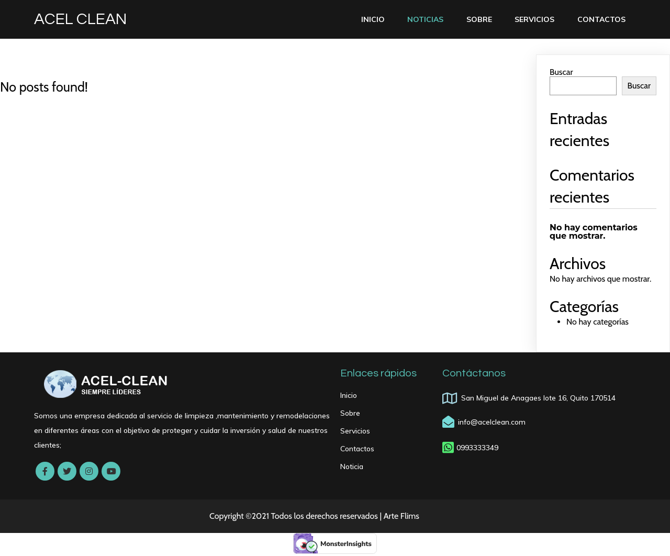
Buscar (561, 72)
